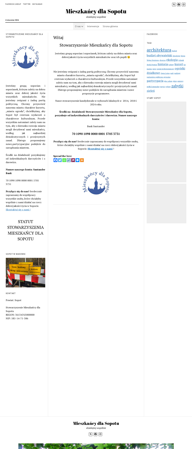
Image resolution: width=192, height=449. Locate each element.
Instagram (37, 4)
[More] (82, 160)
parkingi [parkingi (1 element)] (177, 73)
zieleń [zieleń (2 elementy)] (151, 91)
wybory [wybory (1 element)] (168, 87)
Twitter (27, 4)
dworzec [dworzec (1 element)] (163, 60)
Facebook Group (13, 4)
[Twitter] (60, 160)
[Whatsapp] (64, 160)
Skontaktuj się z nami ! (18, 209)
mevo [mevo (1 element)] (154, 69)
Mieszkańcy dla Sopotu (96, 11)
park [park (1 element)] (172, 73)
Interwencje (93, 26)
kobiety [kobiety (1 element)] (171, 65)
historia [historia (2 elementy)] (163, 64)
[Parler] (73, 160)
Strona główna (110, 26)
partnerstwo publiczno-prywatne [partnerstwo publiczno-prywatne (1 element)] (158, 77)
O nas (78, 26)
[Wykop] (69, 160)
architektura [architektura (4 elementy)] (159, 50)
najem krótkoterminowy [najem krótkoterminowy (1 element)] (165, 69)
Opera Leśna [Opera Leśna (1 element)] (165, 73)
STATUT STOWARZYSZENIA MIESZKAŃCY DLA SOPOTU (25, 230)
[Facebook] (55, 160)
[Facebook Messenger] (77, 160)
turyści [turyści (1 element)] (162, 87)
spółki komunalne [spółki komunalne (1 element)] (153, 87)
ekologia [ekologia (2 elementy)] (172, 60)
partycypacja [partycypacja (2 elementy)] (155, 81)
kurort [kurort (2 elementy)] (179, 64)
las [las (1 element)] (185, 65)
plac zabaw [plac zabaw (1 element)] (168, 81)
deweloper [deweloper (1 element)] (176, 56)
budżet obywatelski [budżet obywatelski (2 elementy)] (159, 55)
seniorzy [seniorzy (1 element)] (180, 81)
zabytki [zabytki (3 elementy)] (177, 85)
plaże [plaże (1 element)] (175, 81)
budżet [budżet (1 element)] (174, 51)
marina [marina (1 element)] (149, 69)
